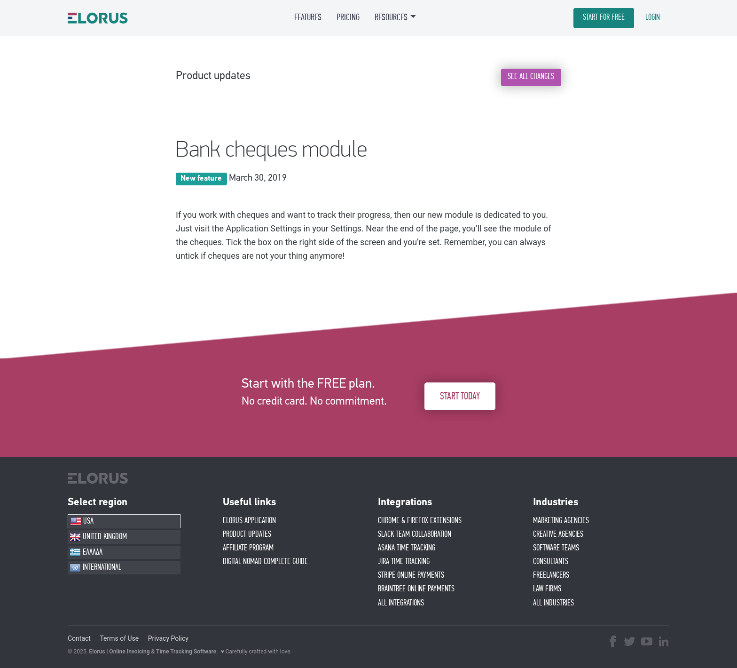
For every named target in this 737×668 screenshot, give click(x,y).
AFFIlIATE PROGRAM (248, 548)
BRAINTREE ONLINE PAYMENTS (416, 589)
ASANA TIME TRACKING (406, 548)
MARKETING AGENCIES (561, 521)
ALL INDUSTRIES (553, 603)
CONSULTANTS (550, 561)
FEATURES (307, 17)
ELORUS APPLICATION (249, 521)
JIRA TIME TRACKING (404, 561)
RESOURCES (391, 17)
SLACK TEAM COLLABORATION (414, 534)
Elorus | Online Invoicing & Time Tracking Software (153, 651)
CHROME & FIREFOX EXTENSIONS (420, 521)
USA (82, 521)
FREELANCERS (551, 575)
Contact (79, 638)
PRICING (348, 17)
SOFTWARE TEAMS (556, 548)
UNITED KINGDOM (98, 537)
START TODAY (460, 396)
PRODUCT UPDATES (247, 534)
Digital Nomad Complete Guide (265, 561)
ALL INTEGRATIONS (401, 603)
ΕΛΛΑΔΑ (86, 552)
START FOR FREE (604, 17)
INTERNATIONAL (95, 567)
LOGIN (652, 17)
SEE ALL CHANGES (531, 76)
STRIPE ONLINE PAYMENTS (411, 575)
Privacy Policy (168, 638)
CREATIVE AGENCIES (558, 534)
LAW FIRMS (547, 589)
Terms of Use (119, 638)
